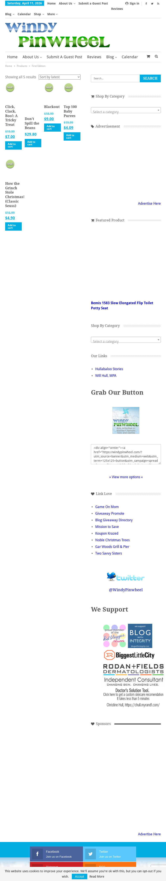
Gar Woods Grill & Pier (112, 536)
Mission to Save (107, 516)
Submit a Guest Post (64, 46)
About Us (65, 3)
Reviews (94, 46)
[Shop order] (60, 66)
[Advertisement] (105, 738)
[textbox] (126, 101)
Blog (110, 46)
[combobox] (126, 99)
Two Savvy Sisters (108, 543)
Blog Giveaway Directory (114, 510)
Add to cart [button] (12, 135)
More (83, 3)
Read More (96, 876)
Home (51, 3)
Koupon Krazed (106, 523)
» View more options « (126, 466)
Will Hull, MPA (105, 365)
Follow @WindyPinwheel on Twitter (126, 563)
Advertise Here (149, 193)
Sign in (132, 3)
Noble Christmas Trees (112, 530)
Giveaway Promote (109, 503)
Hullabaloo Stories (109, 358)
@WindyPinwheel (126, 579)
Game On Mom (107, 496)
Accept (79, 876)
